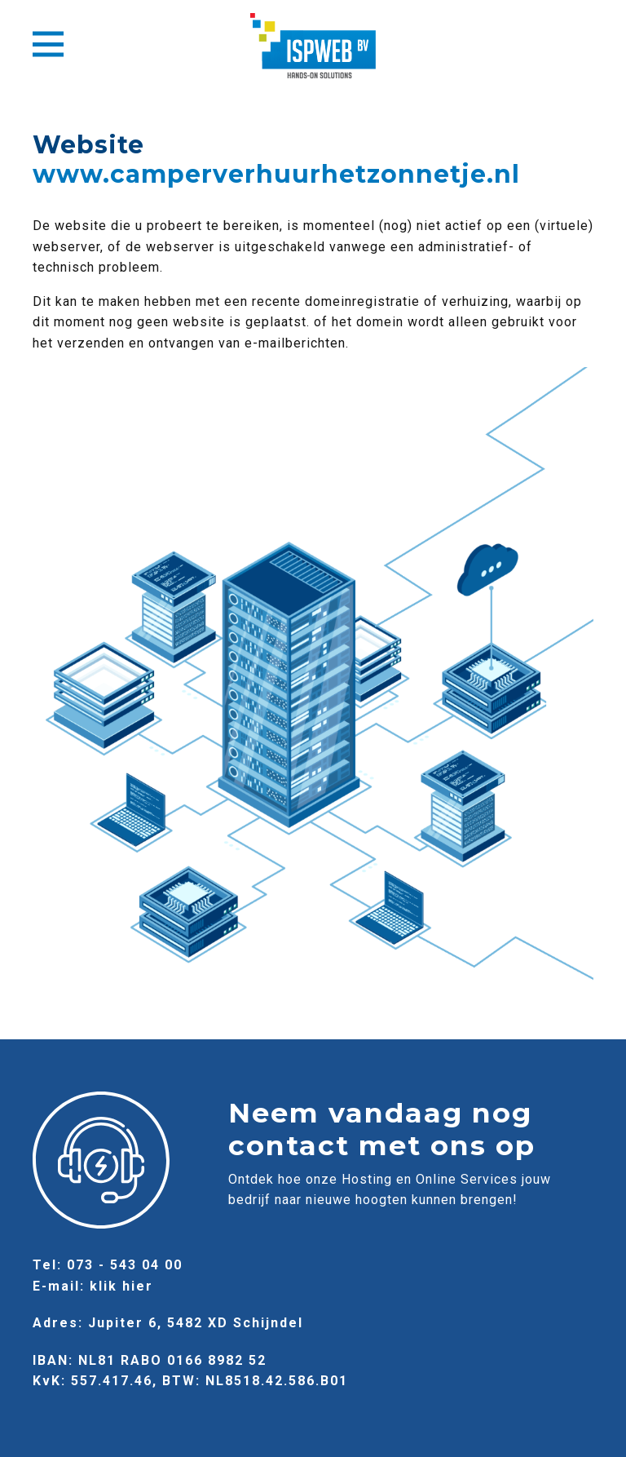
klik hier (121, 1286)
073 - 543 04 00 (125, 1265)
